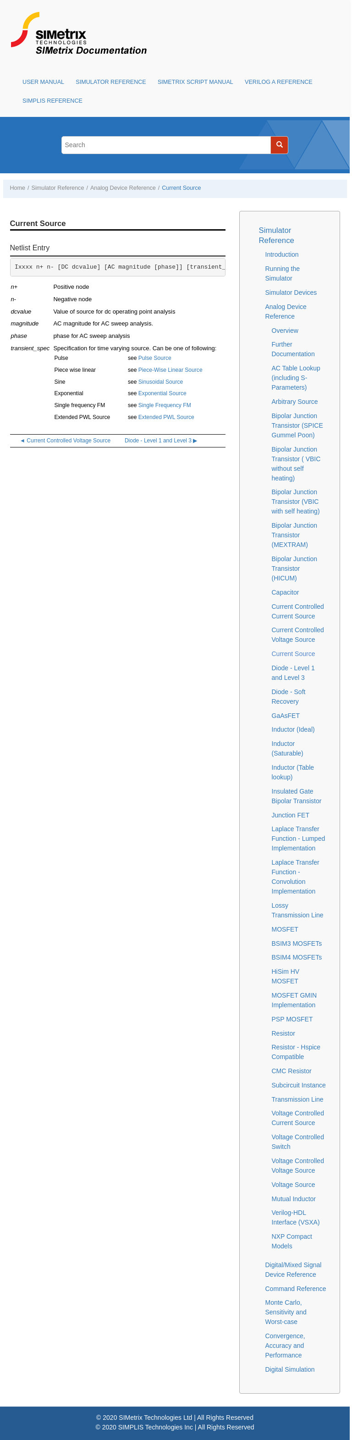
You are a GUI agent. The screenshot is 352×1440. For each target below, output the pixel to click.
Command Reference (295, 1288)
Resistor (283, 1033)
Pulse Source (154, 358)
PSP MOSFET (292, 1019)
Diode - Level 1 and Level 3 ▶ (161, 440)
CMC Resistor (292, 1071)
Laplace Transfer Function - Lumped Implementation (298, 838)
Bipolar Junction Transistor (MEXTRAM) (295, 535)
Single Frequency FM (164, 405)
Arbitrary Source (295, 401)
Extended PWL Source (166, 417)
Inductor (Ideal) (293, 729)
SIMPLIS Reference (52, 101)
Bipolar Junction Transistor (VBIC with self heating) (296, 501)
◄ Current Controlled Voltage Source (65, 440)
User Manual (43, 82)
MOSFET (285, 929)
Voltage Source (293, 1184)
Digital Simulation (290, 1369)
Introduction (282, 254)
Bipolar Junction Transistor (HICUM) (295, 568)
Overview (285, 330)
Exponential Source (162, 393)
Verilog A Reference (279, 82)
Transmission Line (298, 1099)
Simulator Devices (291, 292)
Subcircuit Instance (299, 1085)
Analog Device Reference (123, 188)
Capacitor (285, 592)
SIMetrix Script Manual (195, 82)
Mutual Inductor (294, 1199)
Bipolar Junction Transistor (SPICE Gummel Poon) (297, 425)
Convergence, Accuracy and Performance (285, 1345)
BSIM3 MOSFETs (297, 943)
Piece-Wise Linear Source (170, 370)
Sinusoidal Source (160, 382)
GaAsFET (286, 715)
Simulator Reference (111, 82)
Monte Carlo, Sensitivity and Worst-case (286, 1312)
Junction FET (290, 815)
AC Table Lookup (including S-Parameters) (296, 377)
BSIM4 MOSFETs (297, 957)
